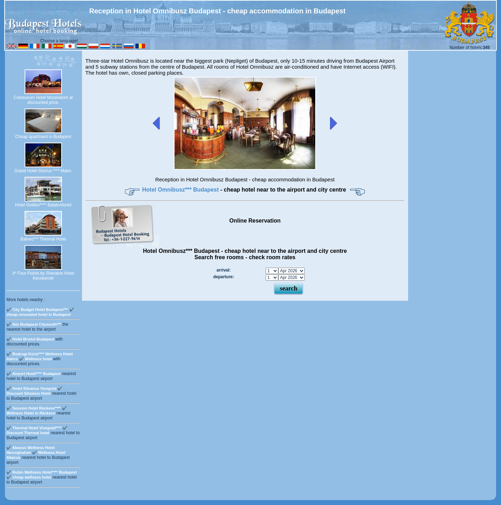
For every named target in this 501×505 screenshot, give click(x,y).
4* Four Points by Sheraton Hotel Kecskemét (43, 276)
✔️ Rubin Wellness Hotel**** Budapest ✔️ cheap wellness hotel (41, 474)
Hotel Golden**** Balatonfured (43, 204)
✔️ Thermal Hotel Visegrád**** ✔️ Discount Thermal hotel (37, 430)
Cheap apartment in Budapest (43, 136)
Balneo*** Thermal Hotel (43, 239)
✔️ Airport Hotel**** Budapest (33, 374)
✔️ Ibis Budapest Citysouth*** (33, 324)
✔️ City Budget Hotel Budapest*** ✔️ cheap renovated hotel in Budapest (40, 312)
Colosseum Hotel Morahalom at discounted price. (43, 100)
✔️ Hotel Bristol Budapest (30, 339)
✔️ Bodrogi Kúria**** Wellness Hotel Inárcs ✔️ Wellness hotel (39, 356)
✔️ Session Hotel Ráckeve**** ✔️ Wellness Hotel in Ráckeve (36, 410)
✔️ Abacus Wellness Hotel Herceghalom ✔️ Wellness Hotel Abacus (35, 452)
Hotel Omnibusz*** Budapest (181, 190)
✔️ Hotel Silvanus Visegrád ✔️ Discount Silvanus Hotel (34, 390)
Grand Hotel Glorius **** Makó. (43, 170)
